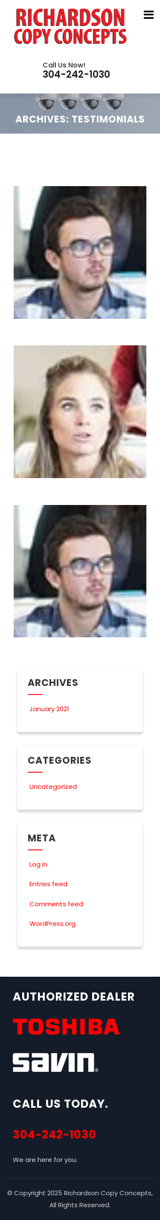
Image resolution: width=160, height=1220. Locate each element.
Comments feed (55, 903)
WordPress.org (52, 923)
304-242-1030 (54, 1134)
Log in (37, 864)
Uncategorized (52, 786)
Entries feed (47, 883)
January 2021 (49, 708)
